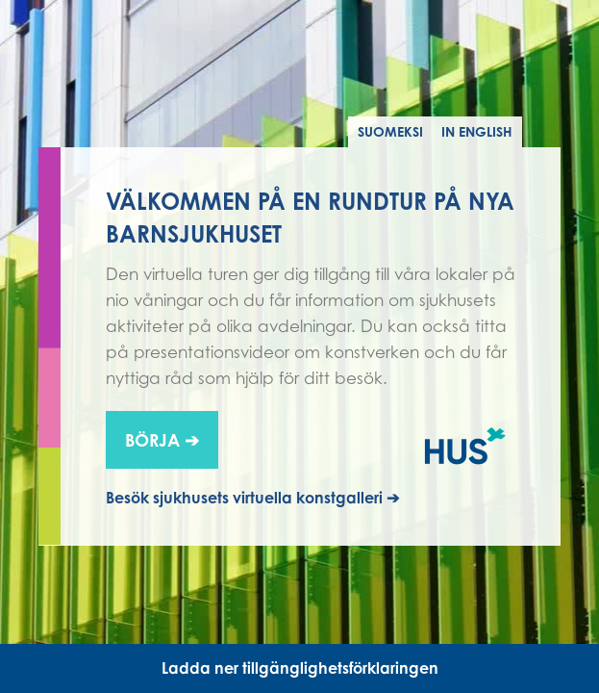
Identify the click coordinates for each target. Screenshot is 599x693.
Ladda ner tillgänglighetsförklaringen (300, 668)
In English (476, 131)
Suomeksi (390, 131)
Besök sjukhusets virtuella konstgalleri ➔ (252, 497)
